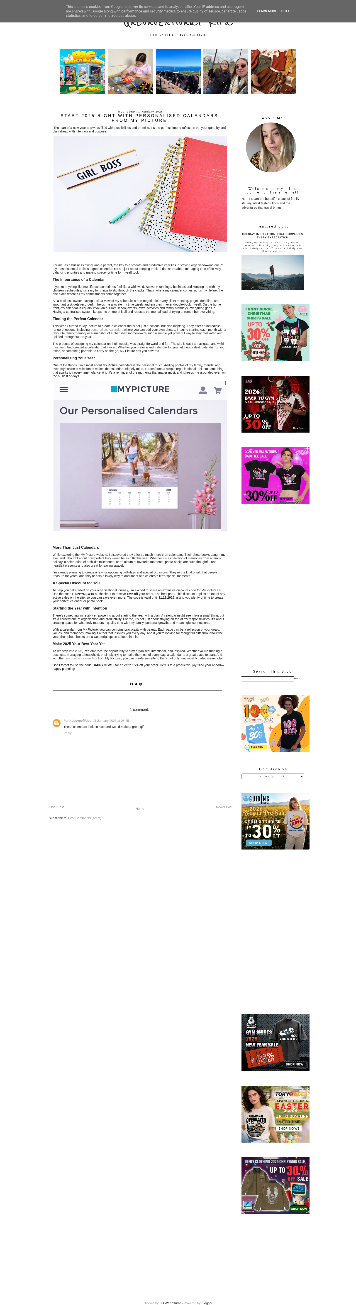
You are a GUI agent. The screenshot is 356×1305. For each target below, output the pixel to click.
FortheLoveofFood (77, 720)
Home (140, 808)
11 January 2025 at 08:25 (111, 720)
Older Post (56, 807)
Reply (67, 733)
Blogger (206, 1303)
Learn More (267, 11)
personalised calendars (106, 329)
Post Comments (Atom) (84, 818)
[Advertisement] (272, 587)
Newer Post (224, 807)
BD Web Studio (170, 1303)
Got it (286, 11)
